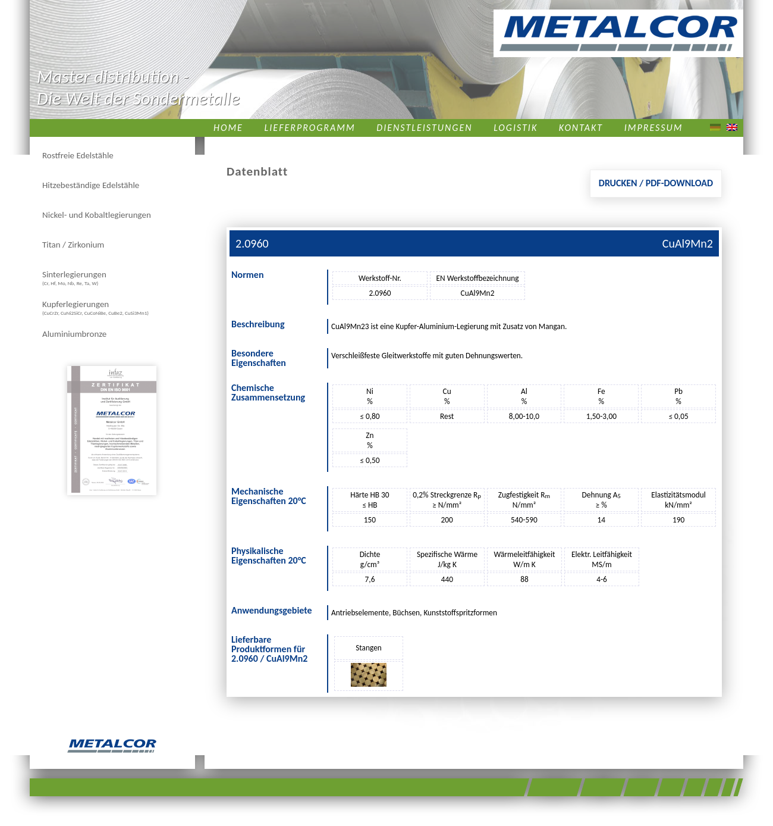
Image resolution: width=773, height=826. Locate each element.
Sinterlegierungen (74, 277)
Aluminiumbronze (74, 333)
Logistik (516, 127)
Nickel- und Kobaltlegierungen (96, 214)
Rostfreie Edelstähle (78, 155)
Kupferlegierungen (95, 307)
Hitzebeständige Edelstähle (90, 185)
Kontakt (581, 127)
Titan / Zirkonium (73, 244)
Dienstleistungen (424, 127)
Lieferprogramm (310, 127)
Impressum (653, 127)
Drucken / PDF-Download (656, 183)
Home (228, 127)
